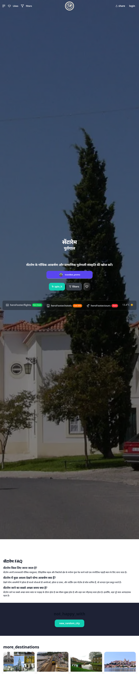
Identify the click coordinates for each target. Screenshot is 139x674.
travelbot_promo (72, 274)
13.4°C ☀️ (127, 304)
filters (74, 286)
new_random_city (69, 623)
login (132, 5)
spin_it (57, 287)
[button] (4, 6)
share (120, 5)
